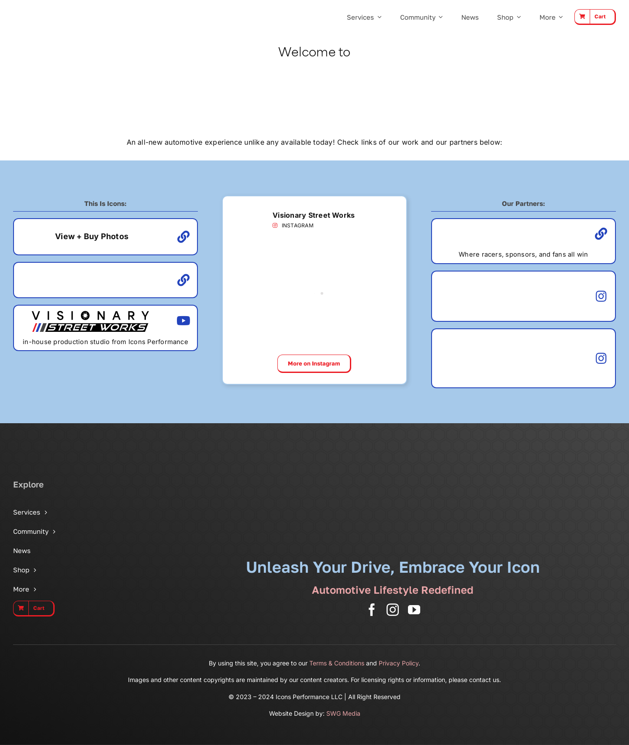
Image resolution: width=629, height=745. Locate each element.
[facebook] (372, 610)
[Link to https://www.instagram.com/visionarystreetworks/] (275, 225)
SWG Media (343, 713)
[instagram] (393, 610)
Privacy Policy (398, 663)
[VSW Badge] (246, 204)
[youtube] (414, 610)
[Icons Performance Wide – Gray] (57, 8)
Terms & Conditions (336, 663)
